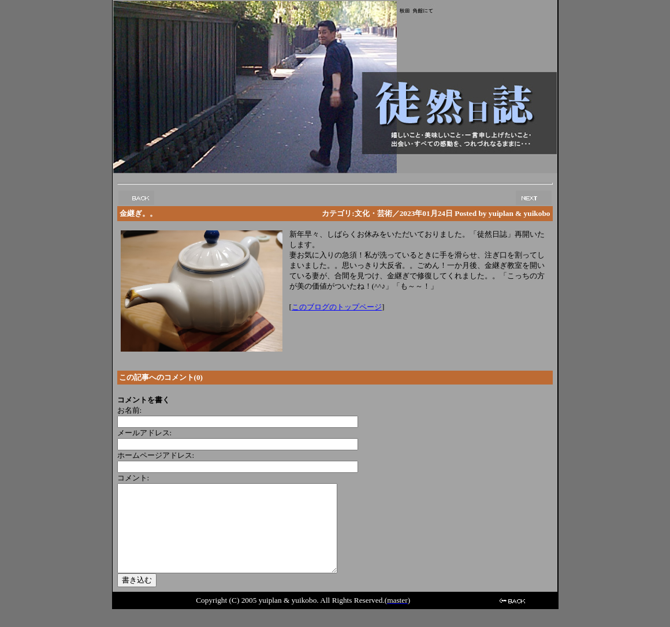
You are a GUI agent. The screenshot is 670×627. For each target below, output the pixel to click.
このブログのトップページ (337, 307)
